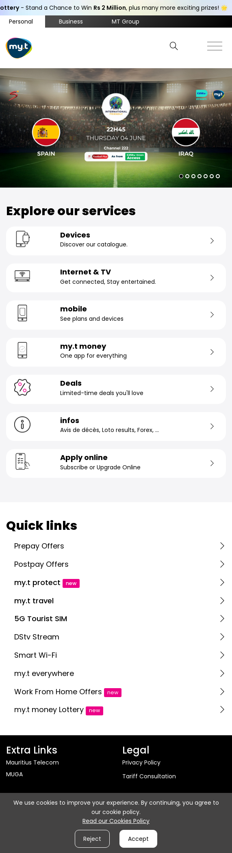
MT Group (125, 21)
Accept (138, 839)
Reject (92, 839)
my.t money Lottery (58, 709)
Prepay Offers (39, 546)
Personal (21, 21)
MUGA (14, 774)
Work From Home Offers (67, 692)
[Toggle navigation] (214, 44)
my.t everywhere (44, 673)
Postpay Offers (41, 564)
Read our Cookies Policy (116, 821)
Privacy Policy (141, 762)
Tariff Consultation (149, 776)
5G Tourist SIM (40, 618)
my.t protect (47, 582)
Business (71, 21)
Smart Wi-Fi (35, 655)
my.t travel (34, 601)
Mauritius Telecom (32, 762)
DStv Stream (36, 637)
